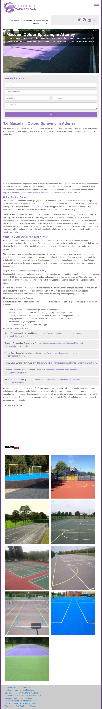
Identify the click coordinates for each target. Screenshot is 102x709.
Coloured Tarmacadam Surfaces (18, 688)
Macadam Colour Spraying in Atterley (20, 701)
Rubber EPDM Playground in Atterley (20, 690)
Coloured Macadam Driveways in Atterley (22, 693)
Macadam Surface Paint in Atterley (19, 698)
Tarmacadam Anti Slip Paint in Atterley (20, 706)
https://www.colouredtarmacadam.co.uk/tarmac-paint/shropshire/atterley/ (67, 363)
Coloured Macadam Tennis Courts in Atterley (23, 695)
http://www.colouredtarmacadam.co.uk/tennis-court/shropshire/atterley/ (32, 193)
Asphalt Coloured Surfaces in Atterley (20, 703)
